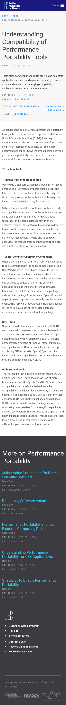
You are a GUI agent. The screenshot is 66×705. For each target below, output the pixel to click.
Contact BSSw (17, 641)
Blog (16, 16)
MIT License (11, 686)
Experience (21, 113)
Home (5, 16)
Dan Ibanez (22, 99)
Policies (13, 630)
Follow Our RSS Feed (21, 651)
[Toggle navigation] (58, 5)
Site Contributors (19, 635)
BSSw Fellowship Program (24, 625)
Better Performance (26, 106)
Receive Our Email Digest (23, 646)
